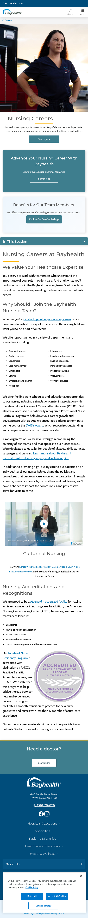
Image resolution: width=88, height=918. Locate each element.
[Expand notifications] (22, 3)
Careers (8, 20)
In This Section (15, 242)
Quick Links (13, 864)
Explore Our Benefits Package (44, 219)
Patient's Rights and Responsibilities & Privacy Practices (44, 913)
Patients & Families (42, 838)
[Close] (81, 876)
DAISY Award (34, 425)
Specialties (42, 831)
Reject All (31, 896)
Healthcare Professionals (42, 846)
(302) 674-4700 (45, 805)
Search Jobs (44, 139)
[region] (44, 892)
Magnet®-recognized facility (48, 601)
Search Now (44, 762)
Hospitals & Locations (42, 823)
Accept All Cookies (57, 896)
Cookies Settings (43, 905)
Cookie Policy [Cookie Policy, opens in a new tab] (32, 887)
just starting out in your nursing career (47, 319)
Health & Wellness (42, 853)
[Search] (71, 12)
